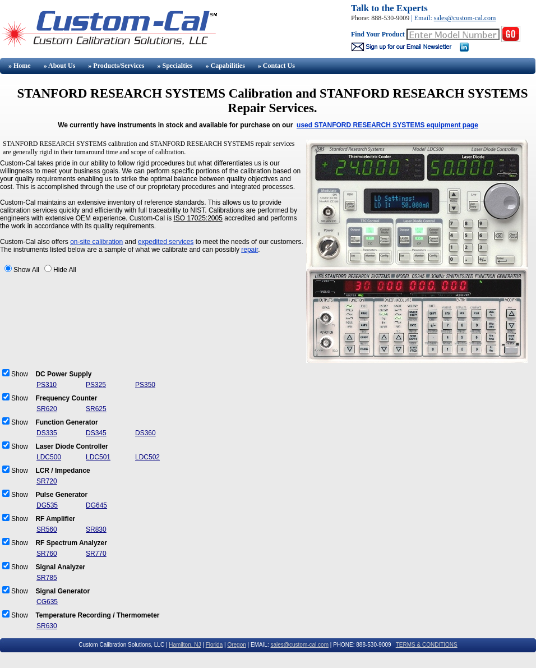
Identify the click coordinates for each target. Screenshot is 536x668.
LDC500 (48, 457)
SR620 (46, 409)
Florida (214, 645)
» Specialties (174, 66)
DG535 (47, 505)
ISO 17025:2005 (197, 218)
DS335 (46, 433)
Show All (26, 270)
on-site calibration (96, 242)
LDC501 (98, 457)
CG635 (47, 602)
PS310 (46, 385)
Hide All (64, 270)
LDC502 (147, 457)
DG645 (96, 505)
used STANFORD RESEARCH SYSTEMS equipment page (387, 125)
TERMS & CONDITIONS (427, 645)
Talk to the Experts (389, 8)
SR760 (46, 554)
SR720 (46, 481)
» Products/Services (116, 66)
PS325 (96, 385)
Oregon (236, 645)
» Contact (276, 66)
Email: (424, 18)
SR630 (46, 626)
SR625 (96, 409)
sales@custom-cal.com (465, 18)
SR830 (96, 529)
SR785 (46, 578)
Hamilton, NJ (185, 645)
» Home (19, 66)
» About (60, 66)
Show (19, 374)
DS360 (145, 433)
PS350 (145, 385)
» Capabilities (224, 66)
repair (249, 250)
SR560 (46, 529)
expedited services (165, 242)
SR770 (96, 554)
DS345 (96, 433)
